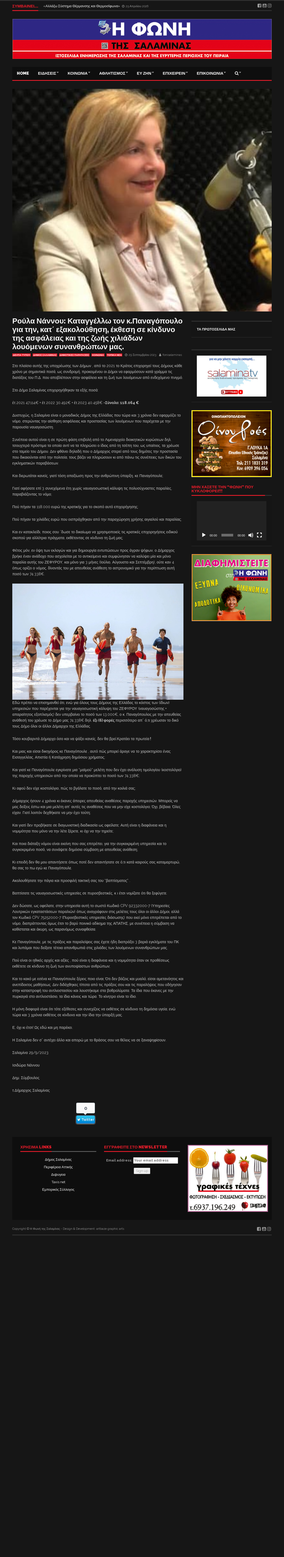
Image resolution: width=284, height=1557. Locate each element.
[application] (231, 520)
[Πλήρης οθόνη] (259, 535)
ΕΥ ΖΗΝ (144, 73)
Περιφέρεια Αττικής (58, 1167)
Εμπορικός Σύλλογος (58, 1189)
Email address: (142, 1160)
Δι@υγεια (58, 1174)
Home (23, 73)
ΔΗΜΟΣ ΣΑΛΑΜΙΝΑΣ (45, 355)
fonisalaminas (172, 355)
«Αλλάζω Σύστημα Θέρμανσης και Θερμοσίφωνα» (82, 6)
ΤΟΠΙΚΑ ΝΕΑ (114, 355)
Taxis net (58, 1182)
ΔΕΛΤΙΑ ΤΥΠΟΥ (21, 355)
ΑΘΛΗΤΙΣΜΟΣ (112, 73)
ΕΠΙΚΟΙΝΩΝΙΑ (210, 73)
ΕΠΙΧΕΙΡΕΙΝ (174, 73)
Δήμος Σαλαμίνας (58, 1160)
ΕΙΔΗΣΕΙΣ (47, 73)
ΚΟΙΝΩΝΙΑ (78, 73)
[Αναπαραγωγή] (203, 535)
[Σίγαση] (251, 535)
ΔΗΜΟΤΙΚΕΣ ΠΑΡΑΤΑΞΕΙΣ (74, 355)
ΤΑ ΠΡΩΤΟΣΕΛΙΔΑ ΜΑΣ (216, 329)
